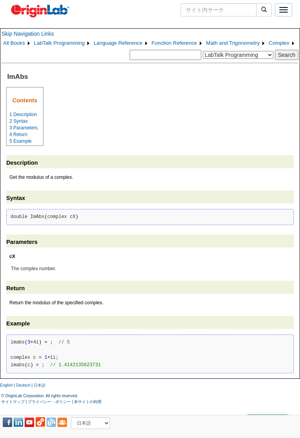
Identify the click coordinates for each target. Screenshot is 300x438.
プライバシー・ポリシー (49, 402)
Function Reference (174, 43)
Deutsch (23, 385)
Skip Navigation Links (28, 34)
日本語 (39, 385)
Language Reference (118, 43)
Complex (279, 43)
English (6, 385)
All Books (14, 43)
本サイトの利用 (87, 402)
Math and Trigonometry (233, 43)
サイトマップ (13, 402)
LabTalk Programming (59, 43)
